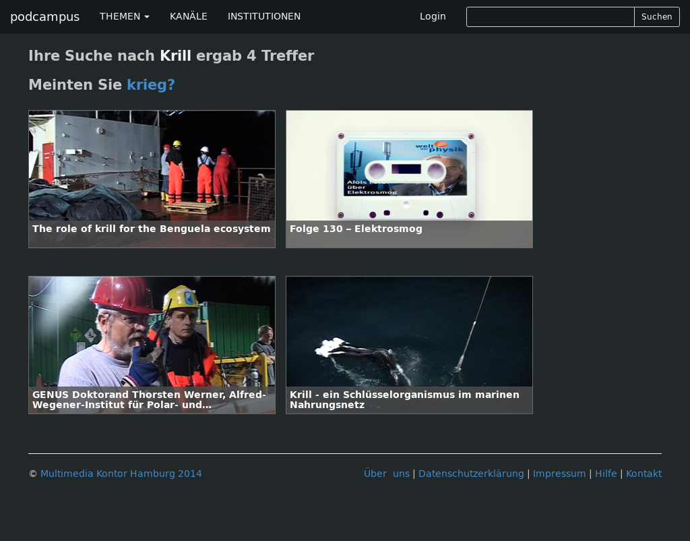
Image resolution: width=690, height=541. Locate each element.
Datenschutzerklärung (471, 474)
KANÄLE (189, 16)
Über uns (387, 474)
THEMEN (125, 16)
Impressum (559, 474)
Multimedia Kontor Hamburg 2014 (121, 474)
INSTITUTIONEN (264, 16)
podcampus (45, 16)
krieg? (151, 85)
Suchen (656, 17)
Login (433, 16)
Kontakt (644, 474)
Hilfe (606, 474)
